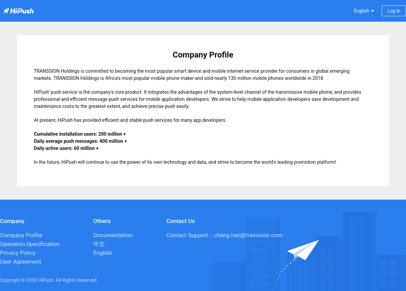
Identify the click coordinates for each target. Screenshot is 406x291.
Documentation (113, 235)
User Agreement (20, 261)
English (102, 252)
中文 (99, 244)
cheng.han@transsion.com (248, 235)
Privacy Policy (18, 252)
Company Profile (21, 235)
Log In (393, 11)
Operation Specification (30, 244)
